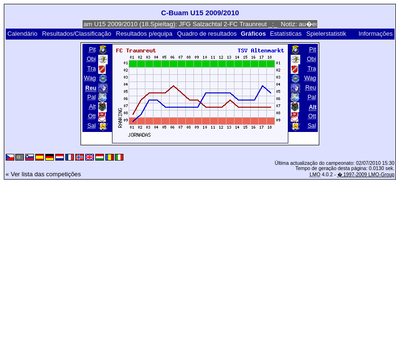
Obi (91, 59)
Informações (375, 33)
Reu (310, 87)
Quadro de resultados (207, 33)
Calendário (22, 33)
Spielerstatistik (327, 33)
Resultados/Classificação (76, 33)
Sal (91, 125)
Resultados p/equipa (144, 33)
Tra (91, 68)
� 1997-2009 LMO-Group (366, 174)
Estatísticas (285, 33)
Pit (92, 49)
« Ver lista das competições (43, 174)
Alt (92, 106)
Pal (91, 97)
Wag (90, 78)
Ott (92, 116)
